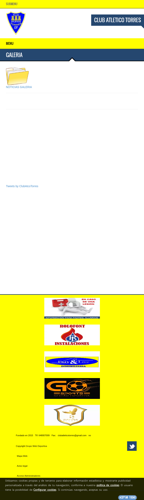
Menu (10, 43)
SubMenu (11, 4)
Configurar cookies (44, 489)
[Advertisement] (72, 153)
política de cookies (108, 485)
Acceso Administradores (28, 476)
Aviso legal (22, 466)
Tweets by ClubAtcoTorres (22, 186)
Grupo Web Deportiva (36, 446)
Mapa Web (22, 456)
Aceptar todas (127, 497)
